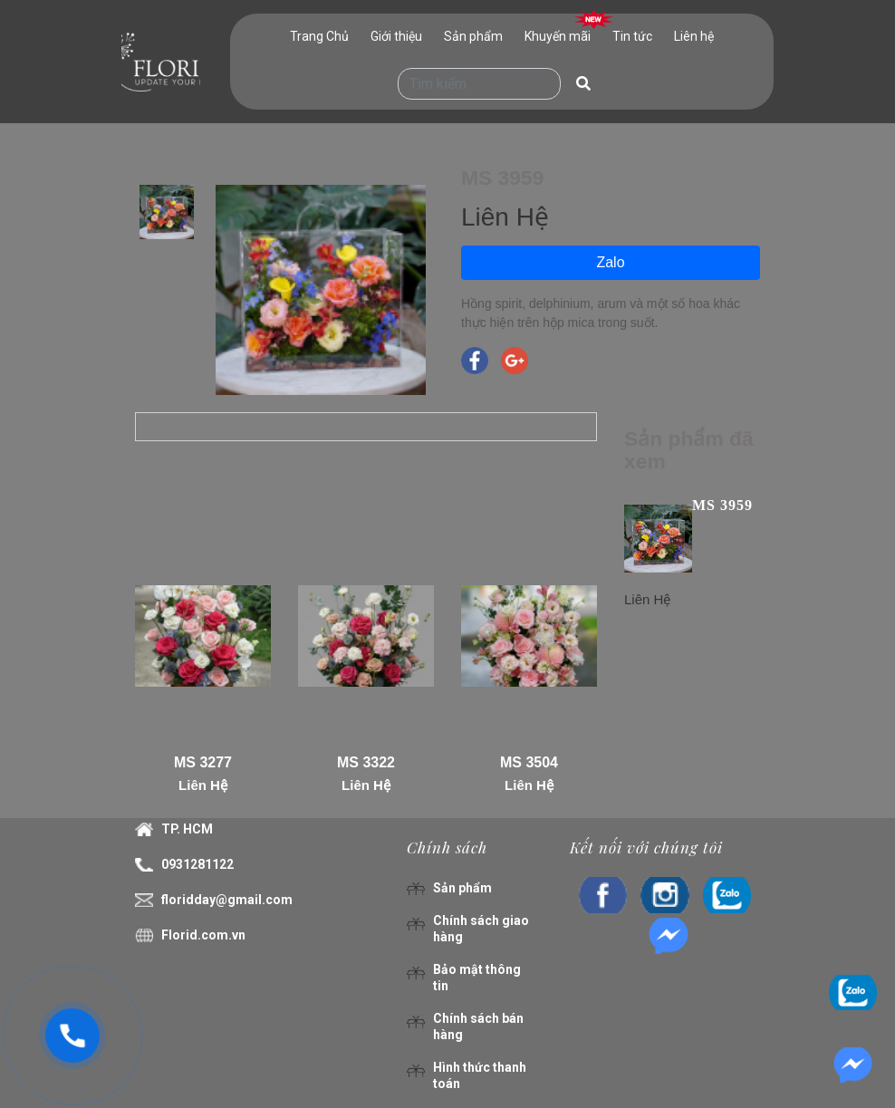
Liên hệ (694, 36)
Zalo (610, 262)
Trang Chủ (319, 36)
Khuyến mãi (557, 36)
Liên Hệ (202, 785)
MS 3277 (203, 762)
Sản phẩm (473, 36)
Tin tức (632, 36)
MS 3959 (722, 505)
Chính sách (447, 847)
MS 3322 (366, 762)
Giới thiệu (396, 36)
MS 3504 (529, 762)
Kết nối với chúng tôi (646, 847)
